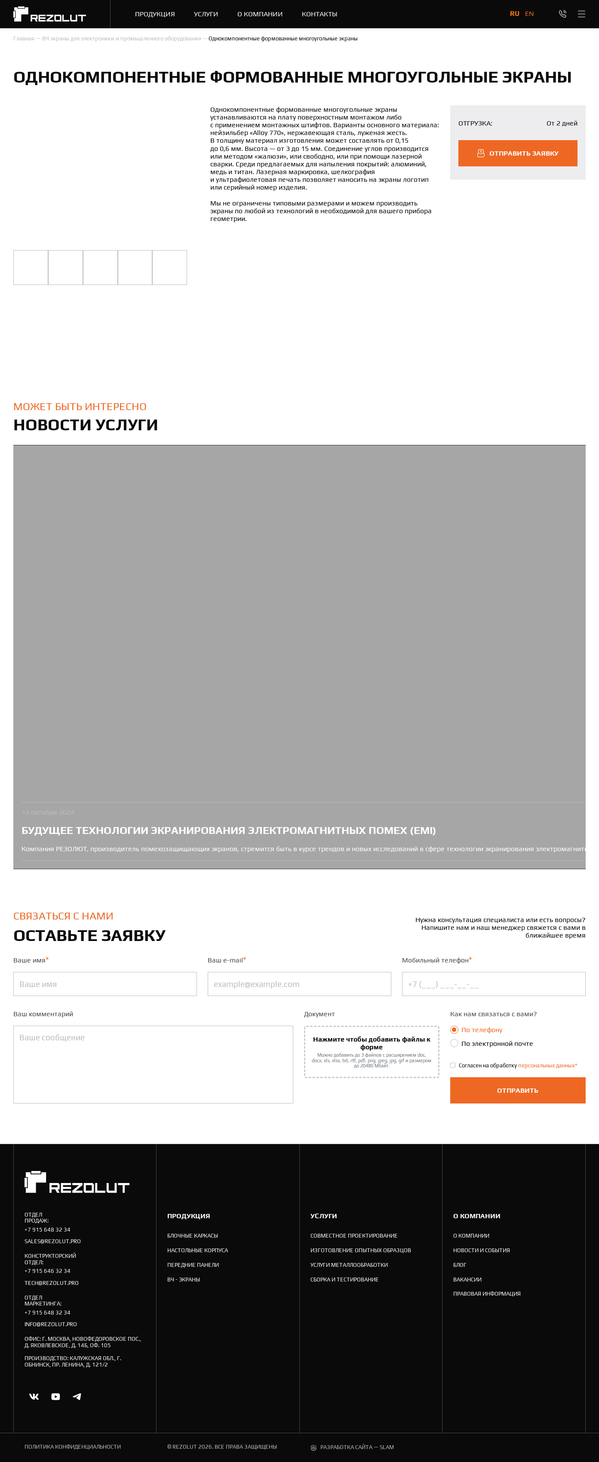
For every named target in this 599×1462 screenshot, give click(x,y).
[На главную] (49, 13)
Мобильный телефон (437, 960)
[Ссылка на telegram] (77, 1396)
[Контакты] (320, 14)
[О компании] (260, 14)
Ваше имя (31, 960)
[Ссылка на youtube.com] (55, 1396)
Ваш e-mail (227, 960)
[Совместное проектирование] (354, 1236)
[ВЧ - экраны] (183, 1280)
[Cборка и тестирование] (344, 1280)
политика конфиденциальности (73, 1447)
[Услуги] (206, 14)
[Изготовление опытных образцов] (360, 1250)
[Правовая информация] (487, 1294)
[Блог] (460, 1265)
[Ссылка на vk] (34, 1396)
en (529, 13)
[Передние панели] (193, 1265)
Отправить (517, 1090)
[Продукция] (155, 14)
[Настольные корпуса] (197, 1250)
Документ (319, 1014)
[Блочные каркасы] (192, 1236)
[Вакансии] (467, 1280)
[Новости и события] (481, 1250)
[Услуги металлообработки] (349, 1265)
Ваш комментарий (43, 1014)
